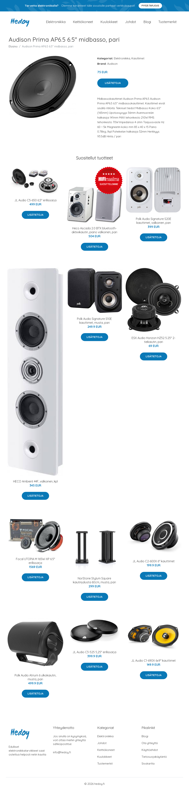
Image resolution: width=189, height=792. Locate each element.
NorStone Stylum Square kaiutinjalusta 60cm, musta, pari (94, 582)
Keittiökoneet (83, 23)
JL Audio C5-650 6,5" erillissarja (35, 202)
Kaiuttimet (137, 60)
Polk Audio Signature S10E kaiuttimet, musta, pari (94, 322)
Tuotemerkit (167, 23)
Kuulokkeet (109, 23)
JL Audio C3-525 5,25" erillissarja (94, 654)
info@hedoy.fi (62, 754)
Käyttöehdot (150, 751)
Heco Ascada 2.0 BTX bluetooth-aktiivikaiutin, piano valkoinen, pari (94, 232)
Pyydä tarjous (150, 5)
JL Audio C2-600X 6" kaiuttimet (154, 563)
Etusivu (13, 48)
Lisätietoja (113, 84)
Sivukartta (148, 765)
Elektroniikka (56, 23)
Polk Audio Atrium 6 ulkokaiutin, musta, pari (35, 679)
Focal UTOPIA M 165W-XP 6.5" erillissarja (35, 563)
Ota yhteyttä (150, 745)
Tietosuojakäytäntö (154, 758)
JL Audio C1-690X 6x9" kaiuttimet (153, 662)
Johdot (130, 23)
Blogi (147, 23)
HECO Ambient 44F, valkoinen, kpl (35, 483)
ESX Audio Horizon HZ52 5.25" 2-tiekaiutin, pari (153, 342)
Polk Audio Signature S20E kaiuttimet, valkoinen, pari (153, 223)
